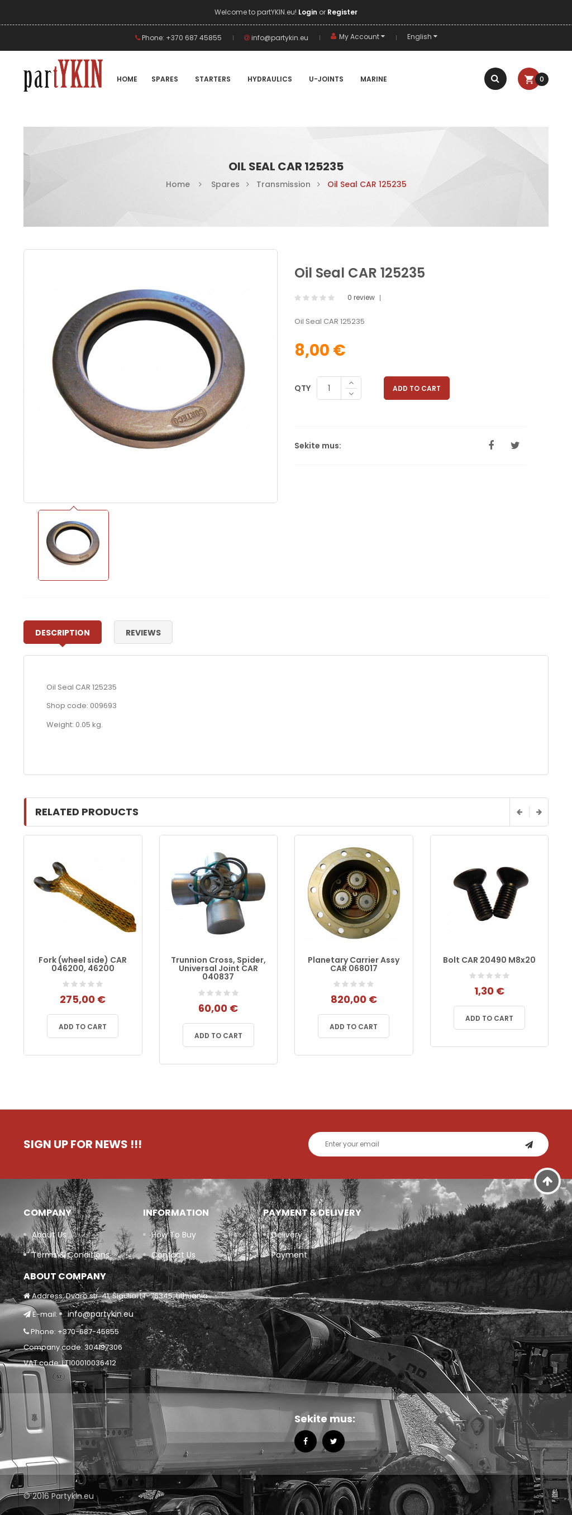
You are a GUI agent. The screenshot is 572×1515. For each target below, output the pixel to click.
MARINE (373, 79)
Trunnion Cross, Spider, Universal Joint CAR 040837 (218, 968)
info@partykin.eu (276, 37)
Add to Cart (417, 388)
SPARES (164, 79)
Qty (302, 388)
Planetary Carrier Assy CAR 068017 (353, 964)
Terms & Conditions (70, 1254)
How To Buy (173, 1234)
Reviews (143, 632)
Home (127, 79)
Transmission (283, 184)
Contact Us (173, 1254)
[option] (73, 545)
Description (62, 632)
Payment (289, 1254)
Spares (225, 184)
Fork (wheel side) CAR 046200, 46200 (83, 964)
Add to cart (83, 1026)
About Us (49, 1234)
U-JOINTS (326, 79)
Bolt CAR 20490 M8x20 (489, 960)
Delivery (286, 1234)
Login (308, 12)
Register (342, 12)
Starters (213, 79)
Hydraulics (269, 79)
